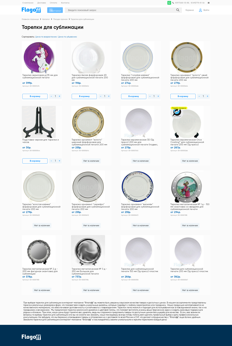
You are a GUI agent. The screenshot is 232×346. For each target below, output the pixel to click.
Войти (203, 10)
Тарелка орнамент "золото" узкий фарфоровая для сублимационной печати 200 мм (130, 76)
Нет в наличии (195, 93)
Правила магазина (84, 282)
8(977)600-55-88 (181, 3)
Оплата (78, 286)
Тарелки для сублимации (82, 20)
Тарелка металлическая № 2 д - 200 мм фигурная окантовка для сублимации (36, 194)
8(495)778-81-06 (197, 3)
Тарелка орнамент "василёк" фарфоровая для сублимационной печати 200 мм (162, 135)
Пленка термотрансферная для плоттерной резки (183, 304)
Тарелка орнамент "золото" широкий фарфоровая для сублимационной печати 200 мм (194, 76)
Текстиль (129, 282)
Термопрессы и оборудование (140, 313)
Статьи (78, 294)
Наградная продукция (136, 303)
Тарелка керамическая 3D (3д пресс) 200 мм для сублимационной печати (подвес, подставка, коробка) (36, 135)
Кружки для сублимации (137, 288)
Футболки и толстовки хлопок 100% (185, 277)
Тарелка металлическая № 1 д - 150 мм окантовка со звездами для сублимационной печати (194, 135)
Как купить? (102, 286)
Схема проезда (83, 290)
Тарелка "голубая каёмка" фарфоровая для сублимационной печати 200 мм (99, 76)
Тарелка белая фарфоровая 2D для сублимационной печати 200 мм (67, 76)
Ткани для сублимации (179, 313)
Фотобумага (130, 317)
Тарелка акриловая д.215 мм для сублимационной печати (35, 76)
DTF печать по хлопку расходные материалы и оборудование (184, 283)
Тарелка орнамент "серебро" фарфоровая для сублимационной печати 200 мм (130, 135)
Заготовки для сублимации (181, 292)
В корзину (29, 93)
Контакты (100, 277)
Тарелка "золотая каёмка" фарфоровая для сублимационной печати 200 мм (99, 135)
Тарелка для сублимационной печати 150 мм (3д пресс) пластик (142, 194)
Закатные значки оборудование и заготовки (184, 297)
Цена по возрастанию (46, 38)
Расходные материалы (179, 309)
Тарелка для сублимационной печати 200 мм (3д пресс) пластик (195, 194)
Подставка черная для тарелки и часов (161, 74)
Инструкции (81, 277)
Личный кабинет (104, 290)
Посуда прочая (60, 20)
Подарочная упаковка (136, 309)
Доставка (100, 282)
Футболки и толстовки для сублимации (144, 277)
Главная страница (30, 20)
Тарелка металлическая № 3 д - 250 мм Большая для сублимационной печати (88, 194)
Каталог (56, 10)
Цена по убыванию (67, 38)
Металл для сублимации (137, 292)
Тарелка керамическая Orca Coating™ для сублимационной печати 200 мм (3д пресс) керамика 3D (67, 135)
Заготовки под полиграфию (138, 296)
